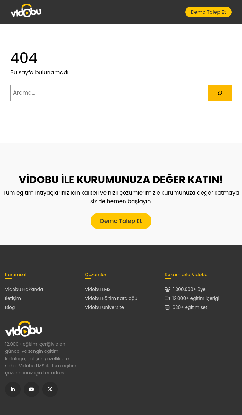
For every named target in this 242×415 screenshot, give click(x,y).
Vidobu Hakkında (24, 289)
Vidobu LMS (98, 289)
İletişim (13, 298)
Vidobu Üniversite (104, 307)
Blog (10, 307)
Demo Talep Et (208, 12)
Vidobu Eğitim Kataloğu (111, 298)
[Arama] (220, 93)
